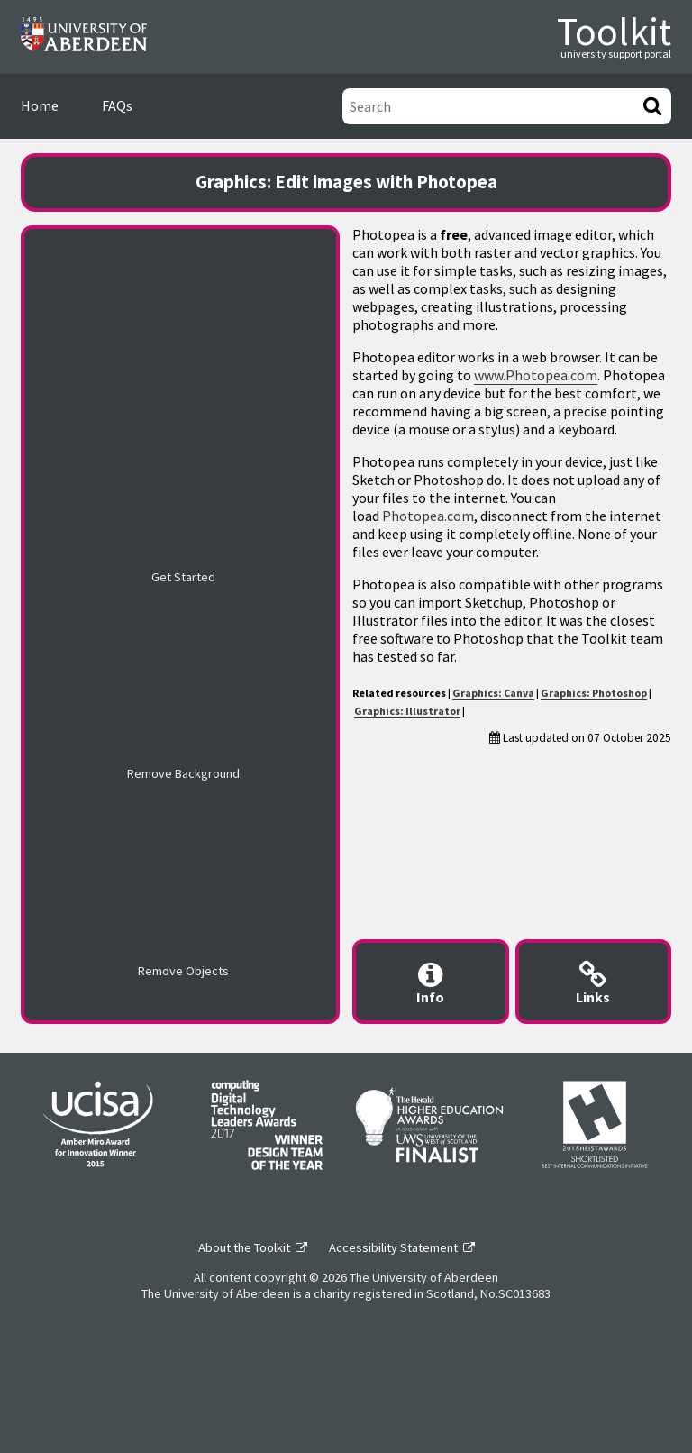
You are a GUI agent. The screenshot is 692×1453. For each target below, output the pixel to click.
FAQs (117, 105)
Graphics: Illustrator (407, 710)
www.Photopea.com (535, 375)
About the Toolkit (244, 1247)
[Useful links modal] (593, 981)
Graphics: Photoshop (594, 692)
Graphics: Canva (493, 692)
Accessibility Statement (393, 1247)
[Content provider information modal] (430, 981)
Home (40, 105)
